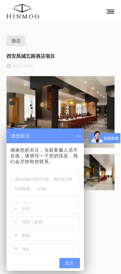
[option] (60, 112)
